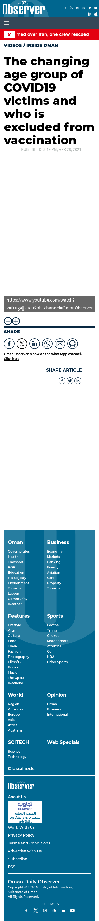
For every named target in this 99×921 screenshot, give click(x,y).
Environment (18, 583)
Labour (13, 593)
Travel (12, 646)
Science (14, 751)
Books (13, 667)
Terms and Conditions (29, 843)
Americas (15, 709)
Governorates (19, 551)
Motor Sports (57, 641)
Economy (55, 551)
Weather (15, 604)
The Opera (16, 678)
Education (16, 572)
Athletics (54, 646)
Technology (17, 757)
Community (17, 599)
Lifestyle (14, 625)
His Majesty (17, 578)
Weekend (15, 683)
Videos (13, 45)
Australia (15, 730)
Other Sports (57, 662)
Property (54, 583)
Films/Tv (14, 662)
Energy (52, 567)
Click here (11, 358)
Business (54, 709)
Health (13, 557)
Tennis (52, 630)
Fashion (14, 651)
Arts (11, 630)
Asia (11, 720)
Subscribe (17, 859)
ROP (11, 567)
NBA (50, 657)
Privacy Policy (21, 835)
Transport (15, 562)
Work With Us (21, 827)
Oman (52, 704)
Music (12, 672)
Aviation (53, 572)
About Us (17, 796)
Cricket (53, 636)
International (57, 715)
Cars (50, 578)
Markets (53, 557)
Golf (50, 651)
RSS (11, 866)
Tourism (14, 588)
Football (53, 625)
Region (13, 704)
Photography (18, 657)
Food (12, 641)
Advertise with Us (25, 851)
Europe (14, 715)
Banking (53, 562)
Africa (12, 725)
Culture (14, 636)
